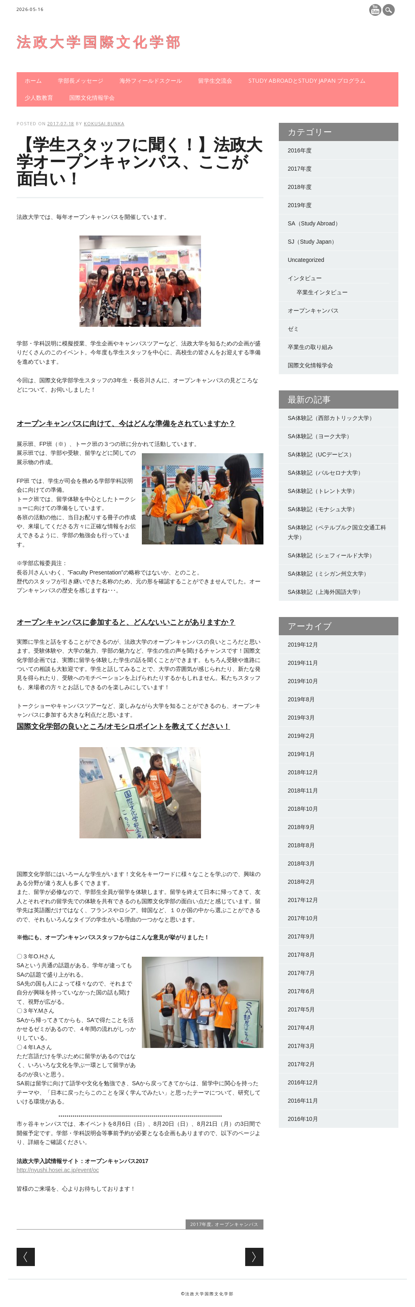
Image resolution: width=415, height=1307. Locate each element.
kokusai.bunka (104, 123)
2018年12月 (303, 772)
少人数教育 (39, 97)
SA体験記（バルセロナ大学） (326, 472)
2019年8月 (301, 699)
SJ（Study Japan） (312, 241)
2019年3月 (301, 717)
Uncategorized (306, 260)
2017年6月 (301, 991)
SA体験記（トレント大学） (323, 491)
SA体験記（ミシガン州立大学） (328, 573)
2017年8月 (301, 954)
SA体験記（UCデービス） (321, 454)
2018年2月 (301, 881)
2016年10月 (303, 1119)
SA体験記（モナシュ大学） (323, 509)
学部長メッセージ (80, 80)
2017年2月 (301, 1064)
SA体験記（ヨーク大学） (320, 436)
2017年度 (201, 1224)
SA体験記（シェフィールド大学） (331, 555)
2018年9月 (301, 827)
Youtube (375, 10)
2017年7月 (301, 973)
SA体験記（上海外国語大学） (326, 592)
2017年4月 (301, 1027)
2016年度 (300, 150)
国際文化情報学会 (92, 97)
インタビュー (305, 278)
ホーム (33, 80)
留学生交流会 (215, 80)
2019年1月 (301, 754)
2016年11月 (303, 1100)
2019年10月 (303, 681)
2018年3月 (301, 863)
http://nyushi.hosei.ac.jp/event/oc (58, 1170)
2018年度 (300, 187)
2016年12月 (303, 1082)
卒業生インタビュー (322, 292)
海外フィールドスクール (151, 80)
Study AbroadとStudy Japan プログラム (307, 80)
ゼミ (293, 329)
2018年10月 (303, 809)
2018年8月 (301, 845)
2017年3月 (301, 1046)
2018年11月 (303, 790)
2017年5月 (301, 1009)
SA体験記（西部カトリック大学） (331, 418)
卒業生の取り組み (310, 347)
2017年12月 (303, 900)
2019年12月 (303, 644)
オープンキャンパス (237, 1224)
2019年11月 (303, 663)
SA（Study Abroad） (314, 223)
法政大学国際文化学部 (100, 42)
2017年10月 (303, 918)
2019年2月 (301, 736)
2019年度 (300, 205)
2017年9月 (301, 936)
